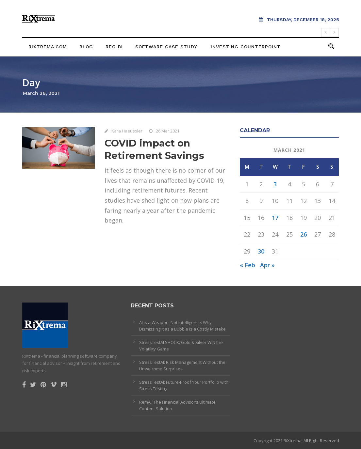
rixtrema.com (47, 46)
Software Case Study (166, 46)
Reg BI (114, 46)
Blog (86, 46)
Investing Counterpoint (246, 46)
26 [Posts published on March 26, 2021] (303, 234)
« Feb (247, 265)
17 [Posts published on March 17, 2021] (275, 218)
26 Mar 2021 (167, 131)
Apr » (267, 265)
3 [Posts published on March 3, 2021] (275, 184)
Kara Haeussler (126, 131)
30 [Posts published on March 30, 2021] (261, 251)
